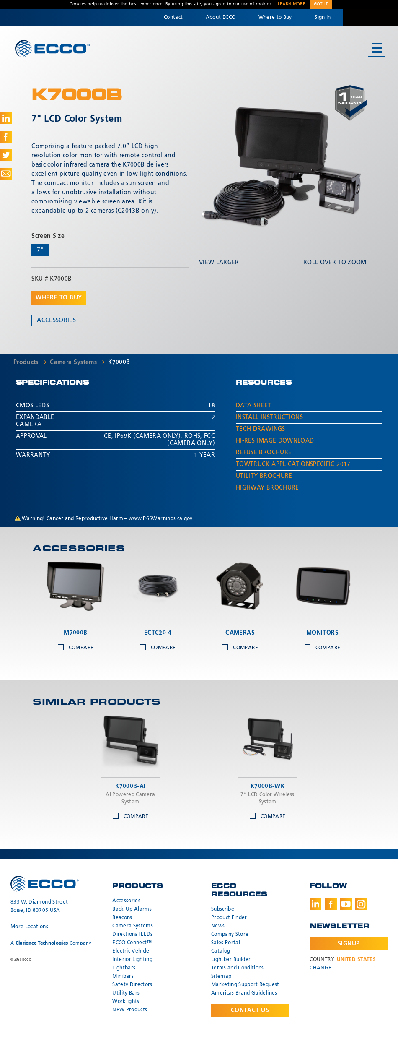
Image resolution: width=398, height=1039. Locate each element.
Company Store (230, 934)
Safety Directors (132, 984)
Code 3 (370, 17)
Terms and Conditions (237, 968)
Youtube (346, 904)
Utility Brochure (264, 476)
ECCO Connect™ (132, 942)
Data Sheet (253, 406)
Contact (173, 17)
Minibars (123, 976)
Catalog (220, 951)
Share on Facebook (6, 137)
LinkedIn (315, 904)
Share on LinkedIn (6, 118)
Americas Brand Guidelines (244, 993)
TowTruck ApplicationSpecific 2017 (293, 464)
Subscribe (222, 909)
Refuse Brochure (264, 453)
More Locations (29, 927)
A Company (50, 943)
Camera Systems (73, 362)
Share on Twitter (6, 155)
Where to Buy (275, 17)
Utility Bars (126, 993)
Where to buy (59, 298)
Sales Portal (225, 942)
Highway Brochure (267, 488)
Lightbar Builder (231, 959)
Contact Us (250, 1010)
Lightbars (123, 968)
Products (26, 362)
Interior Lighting (132, 959)
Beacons (122, 917)
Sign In (323, 17)
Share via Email (6, 174)
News (218, 926)
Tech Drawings (260, 429)
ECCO (52, 48)
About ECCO (221, 17)
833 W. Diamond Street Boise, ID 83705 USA (39, 906)
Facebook (331, 904)
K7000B (119, 362)
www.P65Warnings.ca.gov (161, 518)
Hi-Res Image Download (275, 441)
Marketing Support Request (245, 984)
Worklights (126, 1001)
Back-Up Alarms (132, 909)
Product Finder (229, 917)
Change (320, 968)
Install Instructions (269, 417)
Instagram (361, 904)
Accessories (56, 320)
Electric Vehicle (131, 951)
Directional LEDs (132, 934)
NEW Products (129, 1010)
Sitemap (221, 976)
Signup (349, 944)
